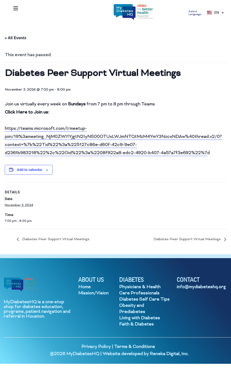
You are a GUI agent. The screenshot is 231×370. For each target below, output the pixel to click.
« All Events (15, 38)
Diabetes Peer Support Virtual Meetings (55, 239)
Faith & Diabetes (136, 324)
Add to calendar (29, 170)
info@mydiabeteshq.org (201, 287)
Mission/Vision (93, 293)
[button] (15, 8)
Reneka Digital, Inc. (169, 354)
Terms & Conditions (134, 347)
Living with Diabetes (139, 318)
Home (84, 287)
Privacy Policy (96, 347)
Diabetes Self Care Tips (144, 299)
